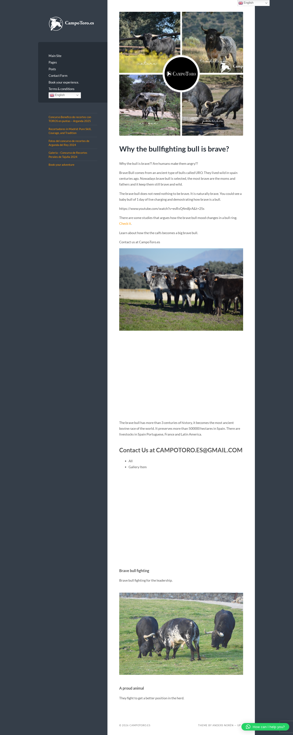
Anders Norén (223, 725)
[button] (265, 727)
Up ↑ (240, 725)
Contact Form (58, 76)
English (57, 95)
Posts (52, 69)
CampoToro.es (139, 725)
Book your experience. (64, 82)
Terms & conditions (61, 89)
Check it (125, 223)
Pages (53, 62)
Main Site (55, 56)
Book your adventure (61, 164)
